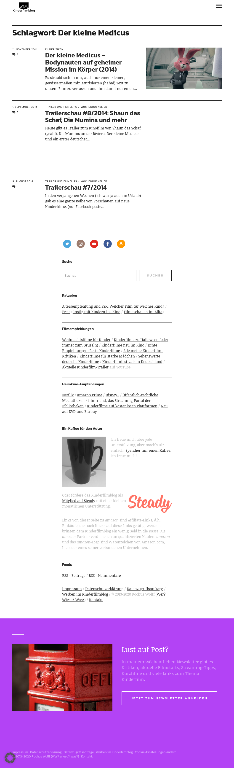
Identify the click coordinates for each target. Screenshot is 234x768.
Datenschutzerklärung (104, 588)
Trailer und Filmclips (61, 107)
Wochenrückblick (94, 107)
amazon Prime (89, 394)
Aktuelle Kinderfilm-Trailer (85, 367)
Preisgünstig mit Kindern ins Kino (91, 311)
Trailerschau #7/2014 (76, 187)
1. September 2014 (24, 107)
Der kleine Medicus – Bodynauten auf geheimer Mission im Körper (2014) (83, 62)
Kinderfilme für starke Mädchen (107, 356)
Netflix (68, 394)
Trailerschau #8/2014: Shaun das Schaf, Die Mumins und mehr (92, 116)
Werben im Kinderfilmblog (85, 594)
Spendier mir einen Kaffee (147, 450)
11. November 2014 (24, 49)
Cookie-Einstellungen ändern (155, 752)
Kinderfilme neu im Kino (122, 345)
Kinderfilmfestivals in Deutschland (132, 361)
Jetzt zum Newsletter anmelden (169, 698)
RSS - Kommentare (105, 575)
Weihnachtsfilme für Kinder (86, 339)
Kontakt (96, 599)
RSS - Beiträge (73, 575)
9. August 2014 (22, 181)
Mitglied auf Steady (78, 500)
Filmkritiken (54, 49)
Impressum (72, 588)
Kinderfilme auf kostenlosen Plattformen (122, 405)
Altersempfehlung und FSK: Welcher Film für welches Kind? (113, 306)
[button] (10, 758)
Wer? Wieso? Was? (65, 756)
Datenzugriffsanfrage (145, 588)
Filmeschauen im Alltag (144, 311)
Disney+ (112, 394)
